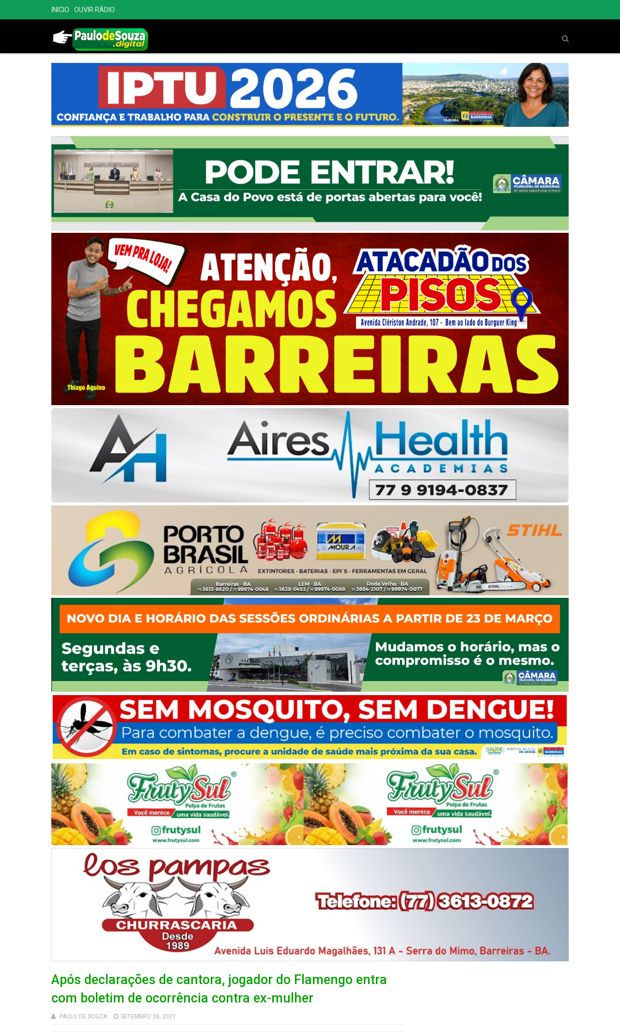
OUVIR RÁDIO (94, 10)
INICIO (60, 10)
